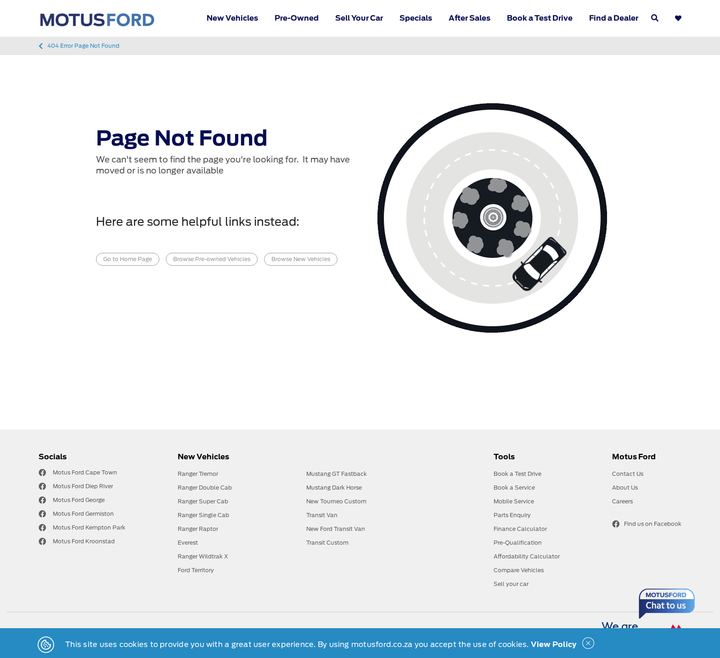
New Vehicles (232, 18)
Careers (622, 501)
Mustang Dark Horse (334, 487)
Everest (188, 542)
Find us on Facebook (646, 524)
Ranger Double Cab (205, 487)
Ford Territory (196, 570)
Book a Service (514, 487)
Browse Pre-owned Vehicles (211, 259)
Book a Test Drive (540, 18)
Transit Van (322, 515)
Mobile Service (514, 501)
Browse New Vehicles (300, 259)
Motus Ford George (79, 499)
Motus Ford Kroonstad (84, 541)
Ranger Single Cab (203, 515)
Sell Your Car (359, 18)
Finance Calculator (520, 528)
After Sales (469, 18)
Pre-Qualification (518, 542)
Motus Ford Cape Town (85, 472)
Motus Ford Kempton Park (89, 527)
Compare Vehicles (519, 570)
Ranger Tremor (198, 473)
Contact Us (627, 473)
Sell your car (511, 583)
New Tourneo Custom (336, 501)
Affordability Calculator (527, 556)
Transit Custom (327, 542)
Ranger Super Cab (203, 501)
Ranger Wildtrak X (203, 556)
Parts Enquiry (512, 515)
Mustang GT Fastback (336, 473)
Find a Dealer (613, 18)
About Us (625, 487)
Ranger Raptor (198, 528)
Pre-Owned (297, 18)
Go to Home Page (127, 259)
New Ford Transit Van (335, 528)
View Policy (554, 644)
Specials (415, 18)
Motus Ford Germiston (83, 513)
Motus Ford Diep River (83, 486)
